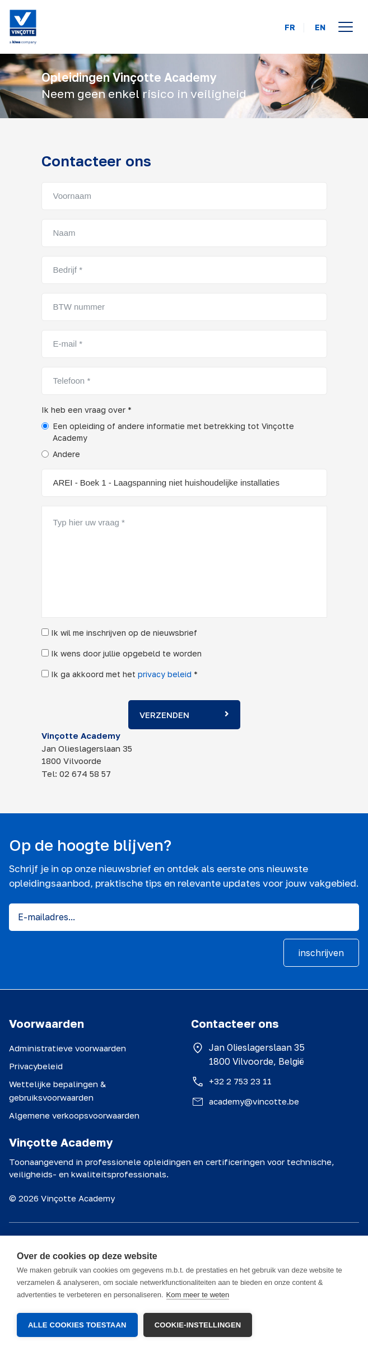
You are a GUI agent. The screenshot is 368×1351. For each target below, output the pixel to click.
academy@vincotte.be (254, 1101)
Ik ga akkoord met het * (119, 674)
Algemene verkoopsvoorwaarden (74, 1115)
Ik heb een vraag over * (86, 409)
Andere (66, 454)
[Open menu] (345, 26)
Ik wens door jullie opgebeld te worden (121, 653)
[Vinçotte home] (23, 27)
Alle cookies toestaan (77, 1325)
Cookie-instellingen (198, 1325)
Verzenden (184, 715)
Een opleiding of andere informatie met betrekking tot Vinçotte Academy (173, 431)
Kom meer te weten (198, 1295)
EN (320, 27)
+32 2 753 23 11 (240, 1081)
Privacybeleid (36, 1066)
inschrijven (321, 952)
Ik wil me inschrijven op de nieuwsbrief (119, 632)
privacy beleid (165, 674)
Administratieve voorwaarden (67, 1048)
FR (290, 27)
